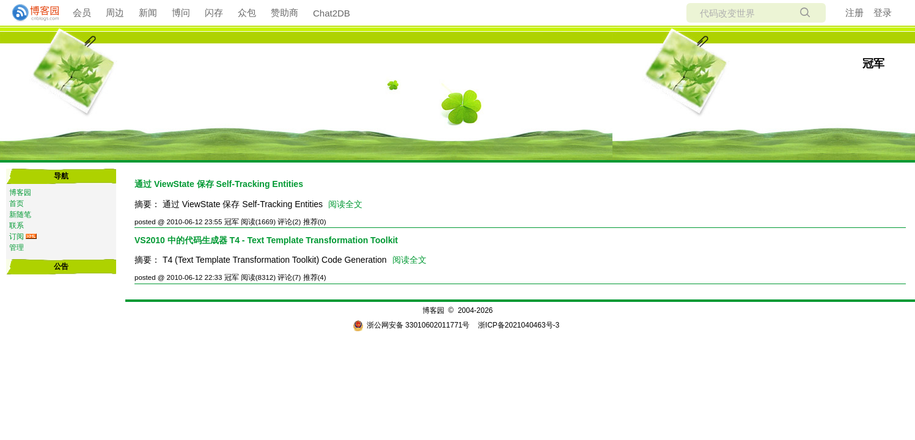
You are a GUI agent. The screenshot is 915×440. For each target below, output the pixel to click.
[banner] (30, 12)
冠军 (873, 63)
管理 (16, 247)
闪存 (214, 12)
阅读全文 (345, 204)
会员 (82, 12)
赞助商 (284, 12)
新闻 (148, 12)
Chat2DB (331, 13)
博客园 (20, 192)
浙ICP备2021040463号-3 (518, 325)
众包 (247, 12)
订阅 (16, 236)
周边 (115, 12)
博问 (181, 12)
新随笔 (20, 214)
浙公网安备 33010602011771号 (411, 325)
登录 (882, 12)
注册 (854, 12)
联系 (16, 225)
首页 (16, 203)
